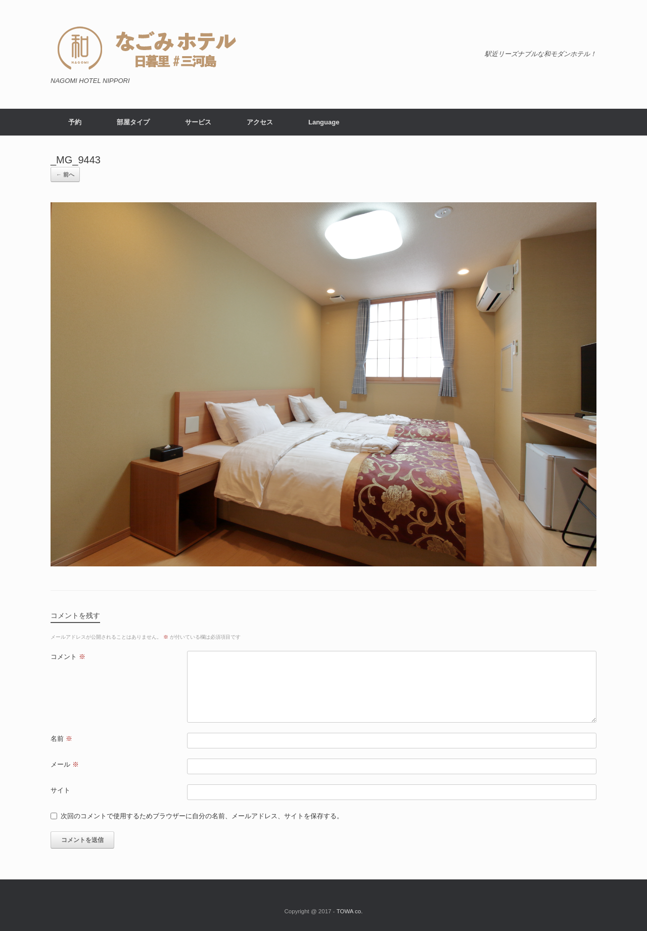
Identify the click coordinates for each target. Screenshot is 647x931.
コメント (68, 656)
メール (65, 764)
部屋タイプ (133, 122)
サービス (198, 122)
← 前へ (65, 174)
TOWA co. (350, 911)
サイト (60, 790)
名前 (61, 738)
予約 (74, 122)
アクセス (260, 122)
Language (323, 122)
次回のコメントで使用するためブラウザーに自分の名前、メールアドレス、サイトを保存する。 (202, 816)
